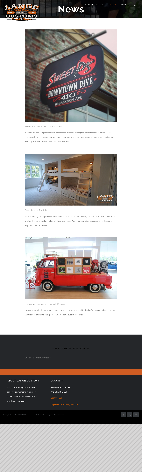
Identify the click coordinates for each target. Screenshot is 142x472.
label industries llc (58, 415)
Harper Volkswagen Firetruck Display (45, 304)
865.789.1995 (56, 398)
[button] (135, 4)
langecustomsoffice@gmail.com (64, 404)
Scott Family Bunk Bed (37, 210)
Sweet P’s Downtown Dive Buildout (44, 126)
